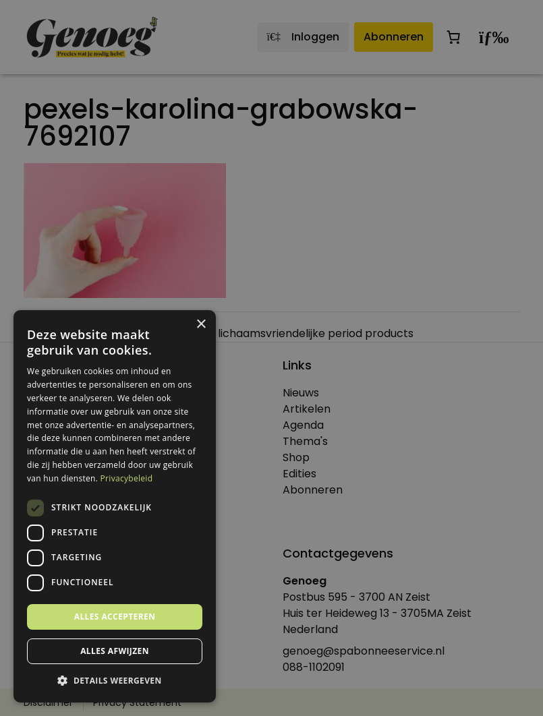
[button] (114, 681)
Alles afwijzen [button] (114, 651)
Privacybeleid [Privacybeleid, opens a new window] (127, 478)
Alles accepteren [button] (115, 616)
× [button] (201, 325)
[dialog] (271, 358)
